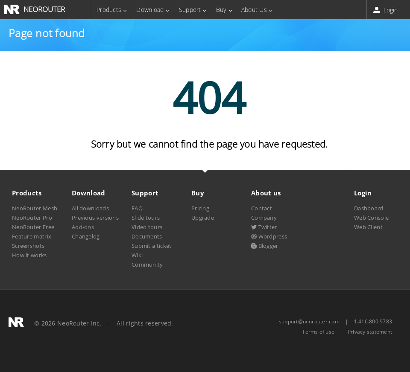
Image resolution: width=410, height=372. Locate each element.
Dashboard (369, 208)
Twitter (264, 227)
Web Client (368, 227)
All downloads (90, 208)
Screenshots (28, 246)
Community (147, 264)
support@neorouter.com (309, 321)
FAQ (137, 208)
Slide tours (146, 217)
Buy (221, 10)
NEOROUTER (44, 9)
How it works (29, 255)
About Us (254, 10)
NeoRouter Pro (32, 217)
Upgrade (202, 217)
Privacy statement (370, 332)
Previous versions (95, 217)
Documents (147, 236)
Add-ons (83, 227)
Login (386, 10)
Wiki (137, 255)
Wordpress (269, 236)
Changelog (86, 236)
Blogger (264, 246)
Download (150, 10)
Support (190, 10)
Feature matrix (31, 236)
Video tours (147, 227)
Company (264, 217)
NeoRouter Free (33, 227)
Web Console (371, 217)
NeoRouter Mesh (34, 208)
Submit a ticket (151, 246)
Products (109, 10)
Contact (261, 208)
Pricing (200, 208)
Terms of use (318, 332)
